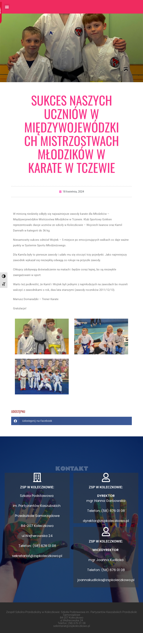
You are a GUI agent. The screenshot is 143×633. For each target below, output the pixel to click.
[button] (7, 7)
